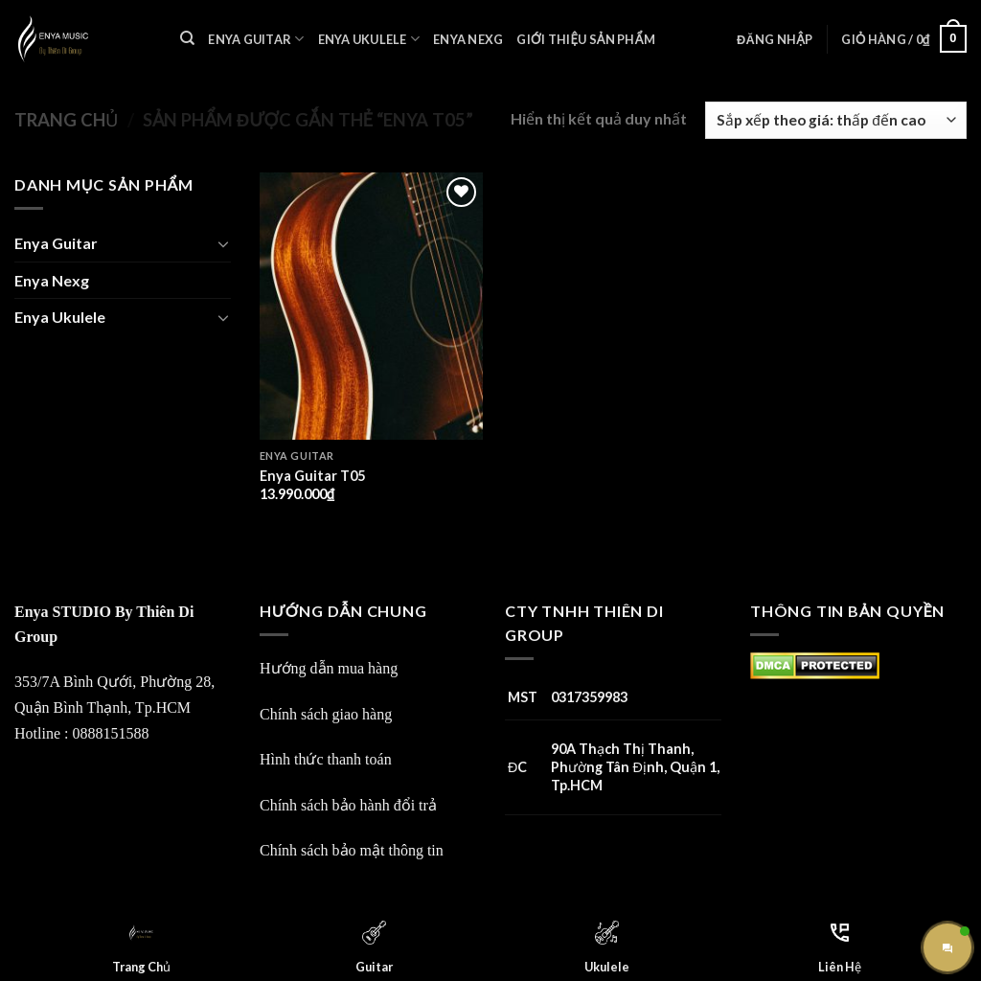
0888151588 (110, 733)
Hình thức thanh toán (326, 759)
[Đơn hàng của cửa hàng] (836, 120)
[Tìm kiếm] (187, 38)
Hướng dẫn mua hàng (329, 668)
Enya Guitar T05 (312, 476)
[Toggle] (223, 243)
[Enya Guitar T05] (371, 306)
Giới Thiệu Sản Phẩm (585, 39)
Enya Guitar (256, 39)
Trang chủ (66, 119)
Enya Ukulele (369, 39)
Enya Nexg (468, 39)
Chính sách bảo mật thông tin (352, 850)
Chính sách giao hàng (326, 714)
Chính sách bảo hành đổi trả (348, 805)
